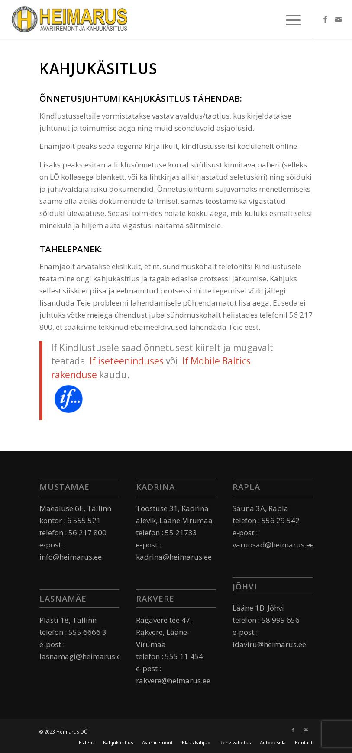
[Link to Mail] (338, 19)
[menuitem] (86, 742)
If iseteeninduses (127, 361)
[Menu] (289, 19)
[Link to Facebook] (325, 19)
